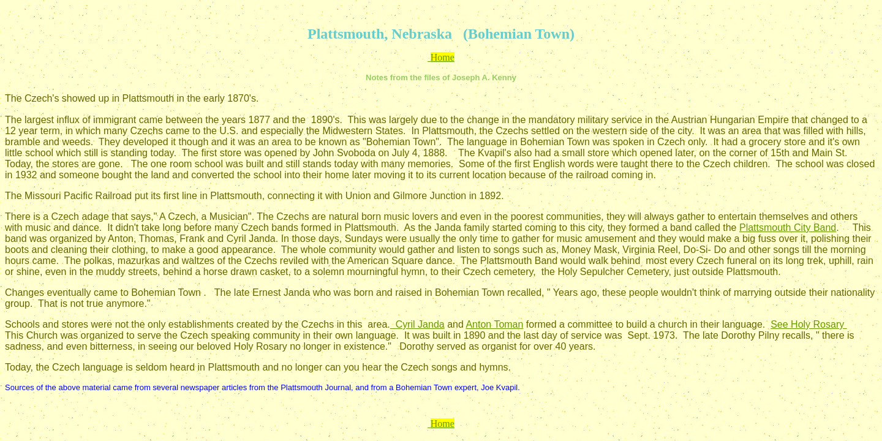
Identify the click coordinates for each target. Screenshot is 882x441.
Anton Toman (494, 324)
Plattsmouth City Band (787, 227)
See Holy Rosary (809, 324)
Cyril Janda (417, 324)
